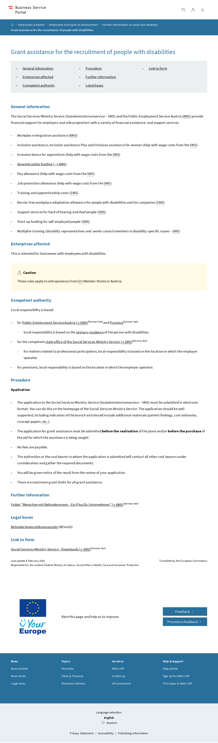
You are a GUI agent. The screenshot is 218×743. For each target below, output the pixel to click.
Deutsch (109, 723)
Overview (67, 669)
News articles (19, 669)
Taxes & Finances (72, 677)
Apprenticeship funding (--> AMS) (42, 164)
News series (18, 677)
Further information (101, 77)
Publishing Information (133, 734)
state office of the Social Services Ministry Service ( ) (88, 342)
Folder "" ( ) (67, 505)
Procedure (94, 69)
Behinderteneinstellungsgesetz (34, 527)
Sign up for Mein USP (176, 677)
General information (38, 69)
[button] (200, 710)
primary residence (90, 332)
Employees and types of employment (73, 25)
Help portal (170, 669)
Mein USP (118, 669)
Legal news (18, 684)
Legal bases (94, 86)
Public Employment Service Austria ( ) (55, 323)
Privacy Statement (82, 734)
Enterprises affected (38, 77)
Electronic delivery (74, 684)
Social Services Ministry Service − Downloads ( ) (51, 549)
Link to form (158, 69)
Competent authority (39, 86)
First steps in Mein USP (177, 684)
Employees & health (31, 25)
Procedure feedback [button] (185, 622)
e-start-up (118, 677)
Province (116, 323)
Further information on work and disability (130, 25)
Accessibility (106, 734)
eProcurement (121, 684)
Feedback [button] (185, 612)
